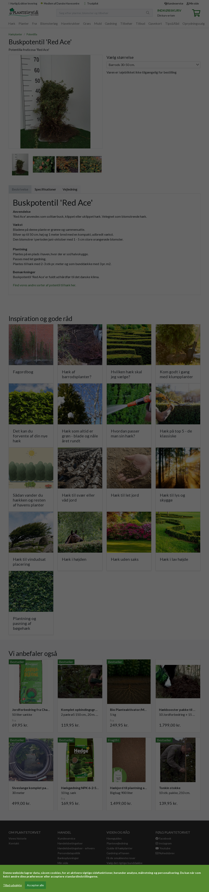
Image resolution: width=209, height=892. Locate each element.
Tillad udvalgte (12, 885)
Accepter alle (35, 885)
